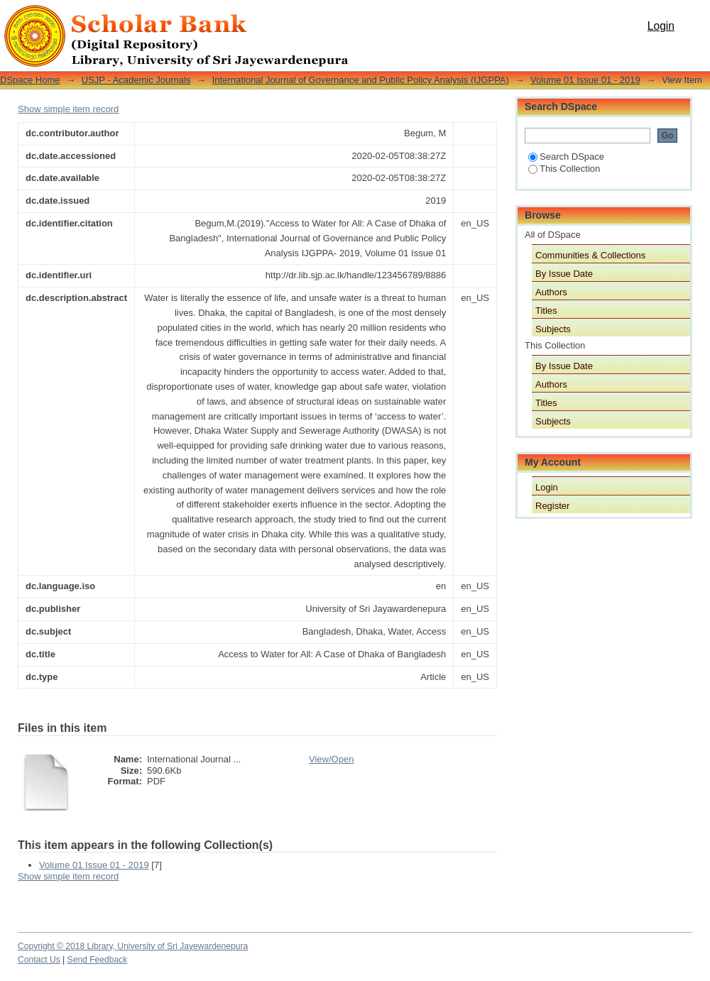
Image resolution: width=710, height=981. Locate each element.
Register (552, 505)
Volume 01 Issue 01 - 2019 (585, 80)
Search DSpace (566, 156)
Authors (551, 292)
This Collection (564, 168)
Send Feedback (97, 960)
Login (661, 26)
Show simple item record (68, 109)
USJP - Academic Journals (136, 80)
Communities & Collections (590, 255)
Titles (546, 310)
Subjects (553, 329)
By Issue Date (564, 273)
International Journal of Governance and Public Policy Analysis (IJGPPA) (360, 80)
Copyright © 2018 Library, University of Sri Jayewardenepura (133, 946)
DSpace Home (30, 80)
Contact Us (39, 960)
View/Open (331, 759)
